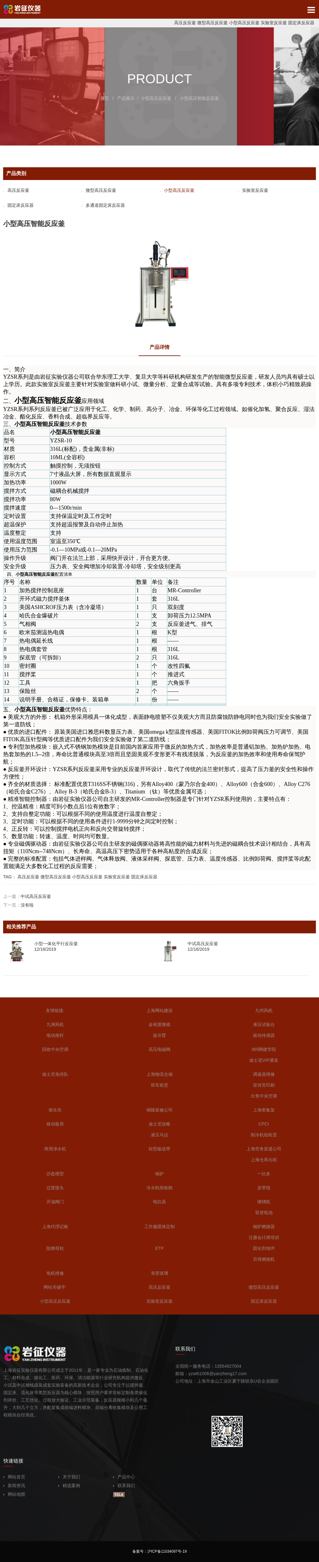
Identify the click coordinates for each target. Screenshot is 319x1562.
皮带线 (263, 1187)
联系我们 (124, 1485)
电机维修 (55, 1273)
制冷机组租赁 (264, 1134)
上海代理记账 (55, 1226)
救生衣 (55, 1109)
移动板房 (55, 1123)
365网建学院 (263, 1049)
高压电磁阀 (159, 1049)
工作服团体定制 (159, 1226)
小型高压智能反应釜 (199, 98)
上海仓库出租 (264, 1159)
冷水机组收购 (159, 1187)
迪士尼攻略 (159, 1123)
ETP (159, 1248)
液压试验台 (264, 1024)
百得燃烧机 (264, 1259)
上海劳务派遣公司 (263, 1148)
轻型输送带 (159, 1148)
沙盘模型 (55, 1173)
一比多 (263, 1173)
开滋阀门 (55, 1201)
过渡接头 (55, 1187)
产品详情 (159, 347)
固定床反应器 (301, 22)
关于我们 (69, 1476)
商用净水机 (55, 1148)
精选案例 (69, 1485)
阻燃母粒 (55, 1248)
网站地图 (14, 1494)
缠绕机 (263, 1201)
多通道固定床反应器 (103, 205)
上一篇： (27, 896)
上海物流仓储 (159, 1074)
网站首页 (14, 1476)
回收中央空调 (55, 1049)
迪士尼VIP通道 (263, 1060)
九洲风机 (55, 1024)
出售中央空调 (264, 1095)
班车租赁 (159, 1085)
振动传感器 (264, 1035)
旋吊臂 (159, 1035)
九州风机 (264, 1010)
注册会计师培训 (264, 1237)
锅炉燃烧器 (264, 1226)
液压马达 (159, 1134)
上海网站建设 (159, 1010)
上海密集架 (264, 1109)
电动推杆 (55, 1035)
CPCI (264, 1123)
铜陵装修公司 (159, 1109)
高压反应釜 (185, 22)
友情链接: (55, 1010)
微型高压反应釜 (212, 22)
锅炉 (159, 1173)
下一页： (18, 905)
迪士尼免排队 (55, 1074)
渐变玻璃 (159, 1273)
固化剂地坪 (264, 1248)
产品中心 (124, 1476)
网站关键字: (55, 1287)
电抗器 (159, 1201)
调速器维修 (264, 1074)
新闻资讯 (14, 1485)
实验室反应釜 (274, 22)
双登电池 (264, 1212)
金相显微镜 (159, 1024)
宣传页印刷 (264, 1085)
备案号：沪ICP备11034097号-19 (159, 1551)
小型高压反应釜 (244, 22)
